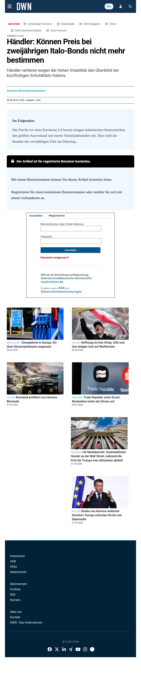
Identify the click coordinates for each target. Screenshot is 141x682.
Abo (109, 6)
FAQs (13, 566)
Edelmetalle (67, 23)
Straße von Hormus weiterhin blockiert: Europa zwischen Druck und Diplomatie (97, 515)
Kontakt (15, 617)
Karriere (15, 600)
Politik (76, 343)
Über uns (16, 612)
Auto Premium (58, 30)
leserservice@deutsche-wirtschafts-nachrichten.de (66, 280)
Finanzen (77, 397)
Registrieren (57, 215)
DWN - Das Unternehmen (26, 622)
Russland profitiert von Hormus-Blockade (32, 399)
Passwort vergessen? (55, 257)
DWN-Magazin (92, 23)
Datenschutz (18, 572)
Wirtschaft (14, 343)
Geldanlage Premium (40, 23)
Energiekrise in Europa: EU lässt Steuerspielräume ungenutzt (32, 344)
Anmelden (36, 215)
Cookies (15, 589)
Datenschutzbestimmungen (61, 292)
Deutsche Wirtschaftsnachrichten (26, 90)
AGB (61, 288)
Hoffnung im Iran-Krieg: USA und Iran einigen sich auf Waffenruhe (98, 344)
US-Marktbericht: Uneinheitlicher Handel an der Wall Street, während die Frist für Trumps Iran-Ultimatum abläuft (98, 456)
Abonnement (18, 584)
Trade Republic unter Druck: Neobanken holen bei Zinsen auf (96, 399)
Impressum (17, 556)
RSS (12, 594)
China (112, 23)
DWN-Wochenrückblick (28, 30)
